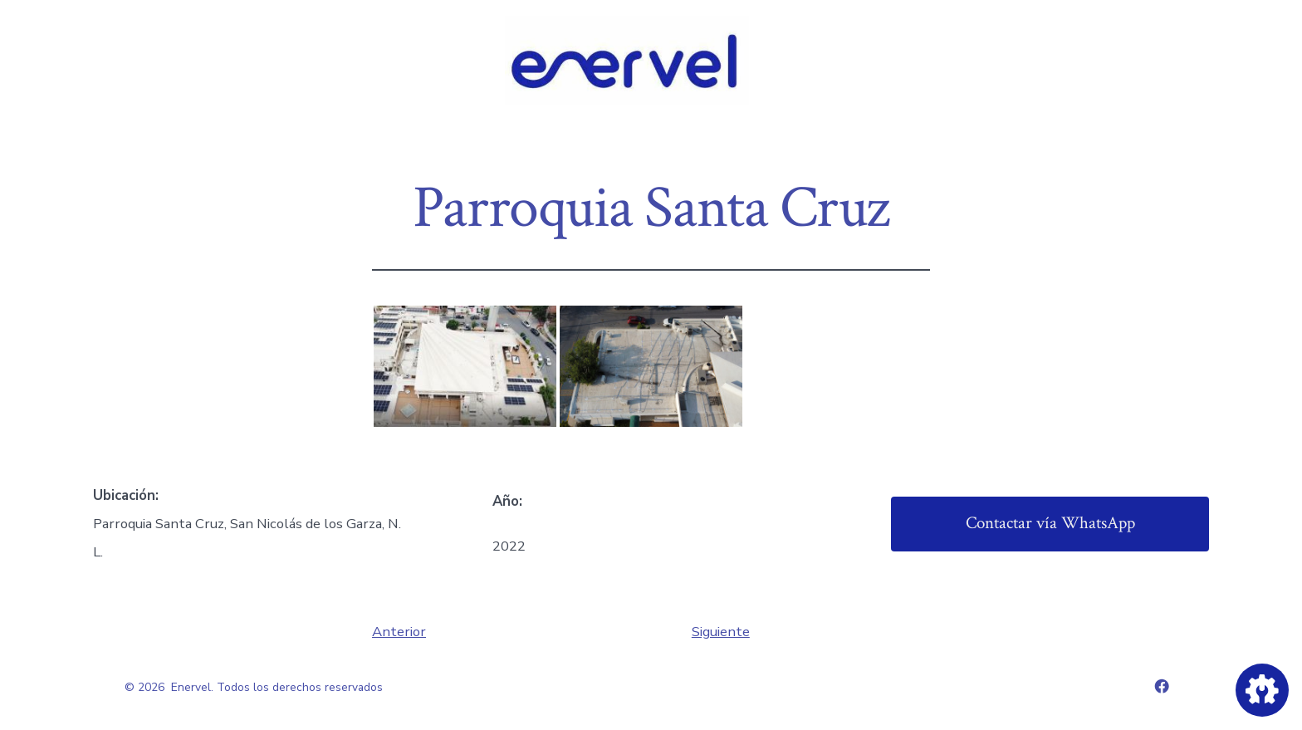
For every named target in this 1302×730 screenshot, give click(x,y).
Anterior (399, 631)
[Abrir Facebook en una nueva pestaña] (1162, 686)
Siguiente (721, 631)
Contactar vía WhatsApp (1050, 523)
